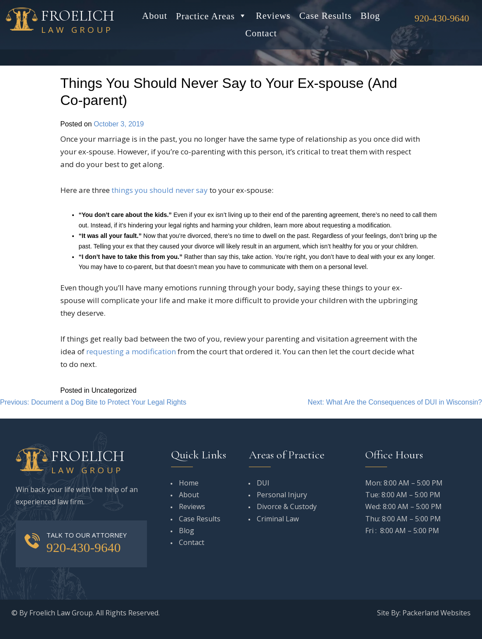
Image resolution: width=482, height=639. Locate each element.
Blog (370, 15)
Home (189, 483)
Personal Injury (282, 494)
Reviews (273, 15)
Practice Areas (211, 15)
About (155, 15)
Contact (261, 33)
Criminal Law (278, 519)
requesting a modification (131, 351)
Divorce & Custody (287, 506)
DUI (263, 483)
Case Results (325, 15)
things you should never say (160, 190)
